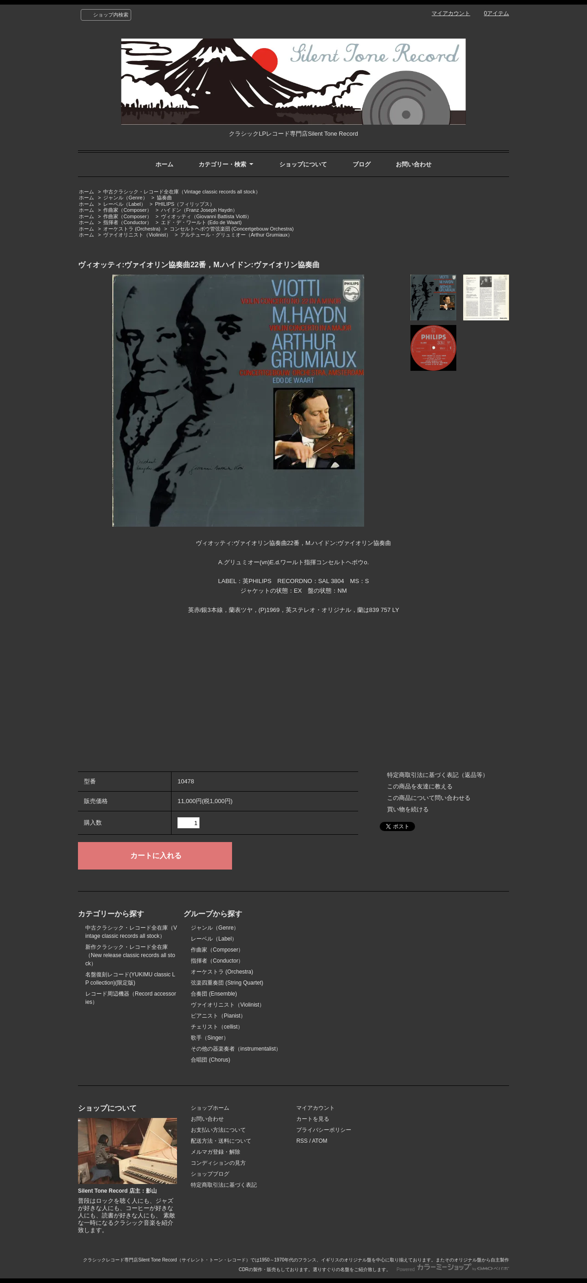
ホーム (164, 164)
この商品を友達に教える (420, 786)
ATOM (319, 1141)
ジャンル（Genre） (125, 197)
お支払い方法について (218, 1130)
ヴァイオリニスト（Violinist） (137, 234)
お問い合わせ (414, 164)
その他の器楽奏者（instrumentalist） (236, 1049)
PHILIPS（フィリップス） (185, 204)
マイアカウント (451, 13)
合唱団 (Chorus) (210, 1060)
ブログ (362, 164)
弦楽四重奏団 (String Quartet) (227, 983)
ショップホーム (210, 1108)
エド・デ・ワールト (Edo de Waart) (201, 222)
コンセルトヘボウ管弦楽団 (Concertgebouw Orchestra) (232, 228)
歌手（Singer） (210, 1038)
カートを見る (312, 1119)
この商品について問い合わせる (429, 797)
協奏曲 (164, 197)
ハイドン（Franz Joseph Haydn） (199, 210)
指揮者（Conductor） (127, 222)
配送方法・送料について (221, 1141)
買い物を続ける (408, 809)
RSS (302, 1141)
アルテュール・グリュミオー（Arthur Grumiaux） (236, 234)
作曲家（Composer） (127, 210)
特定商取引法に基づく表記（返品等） (437, 774)
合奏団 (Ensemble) (214, 994)
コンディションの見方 (218, 1163)
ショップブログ (210, 1174)
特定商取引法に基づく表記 (224, 1185)
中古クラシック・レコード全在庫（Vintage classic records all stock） (181, 191)
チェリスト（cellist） (217, 1027)
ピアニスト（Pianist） (218, 1016)
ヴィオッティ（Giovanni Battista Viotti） (206, 216)
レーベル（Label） (124, 204)
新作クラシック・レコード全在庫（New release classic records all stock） (130, 955)
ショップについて (303, 164)
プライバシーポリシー (323, 1130)
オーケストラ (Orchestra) (132, 228)
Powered (453, 1269)
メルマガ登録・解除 (215, 1152)
